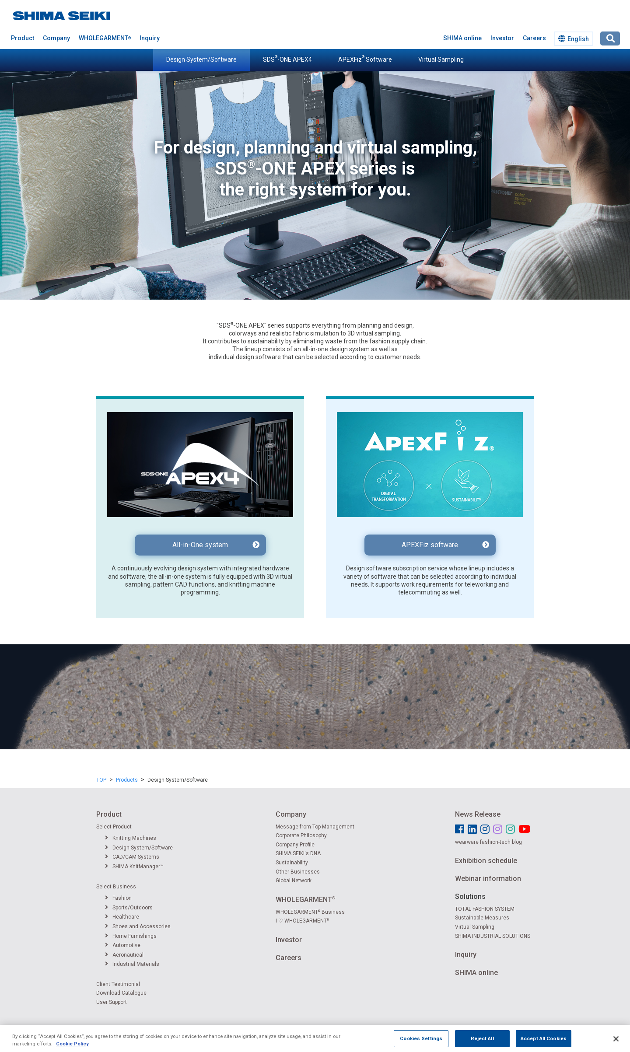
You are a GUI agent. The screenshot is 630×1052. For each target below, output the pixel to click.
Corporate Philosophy (301, 835)
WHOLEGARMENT (105, 38)
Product (22, 38)
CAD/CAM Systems (132, 857)
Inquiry (150, 38)
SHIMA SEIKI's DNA (298, 853)
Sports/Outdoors (129, 908)
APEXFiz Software (365, 59)
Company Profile (295, 845)
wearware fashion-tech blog (488, 842)
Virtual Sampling (441, 59)
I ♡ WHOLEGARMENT (302, 921)
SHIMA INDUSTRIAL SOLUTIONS (492, 936)
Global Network (294, 880)
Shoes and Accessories (138, 926)
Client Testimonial (118, 984)
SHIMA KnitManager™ (134, 866)
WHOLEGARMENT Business (310, 912)
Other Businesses (298, 872)
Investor (502, 38)
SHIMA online (462, 38)
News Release (477, 814)
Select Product (114, 827)
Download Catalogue (121, 993)
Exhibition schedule (486, 860)
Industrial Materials (132, 964)
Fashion (118, 898)
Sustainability (292, 863)
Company (56, 38)
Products (127, 780)
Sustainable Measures (482, 918)
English (573, 38)
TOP (101, 780)
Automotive (122, 945)
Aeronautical (124, 955)
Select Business (116, 887)
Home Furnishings (131, 936)
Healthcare (122, 917)
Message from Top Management (315, 827)
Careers (534, 38)
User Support (111, 1002)
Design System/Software (201, 59)
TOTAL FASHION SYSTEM (484, 909)
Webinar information (488, 878)
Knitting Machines (130, 838)
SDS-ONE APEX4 (287, 59)
